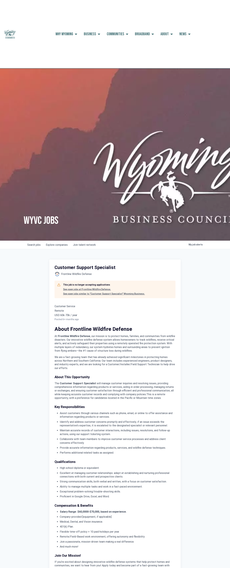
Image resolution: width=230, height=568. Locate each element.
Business (92, 34)
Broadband (144, 34)
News (185, 34)
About (167, 34)
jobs (34, 244)
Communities (117, 34)
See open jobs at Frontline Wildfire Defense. (87, 289)
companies (57, 244)
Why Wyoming (66, 34)
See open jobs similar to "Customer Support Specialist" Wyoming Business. (104, 293)
